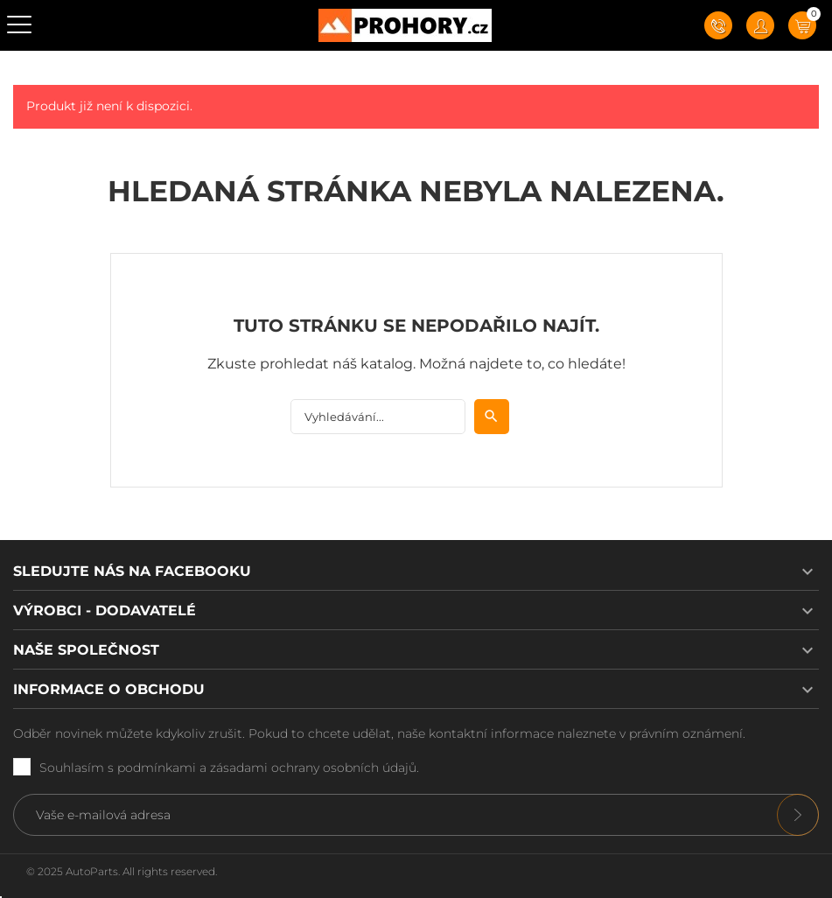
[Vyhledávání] (377, 416)
